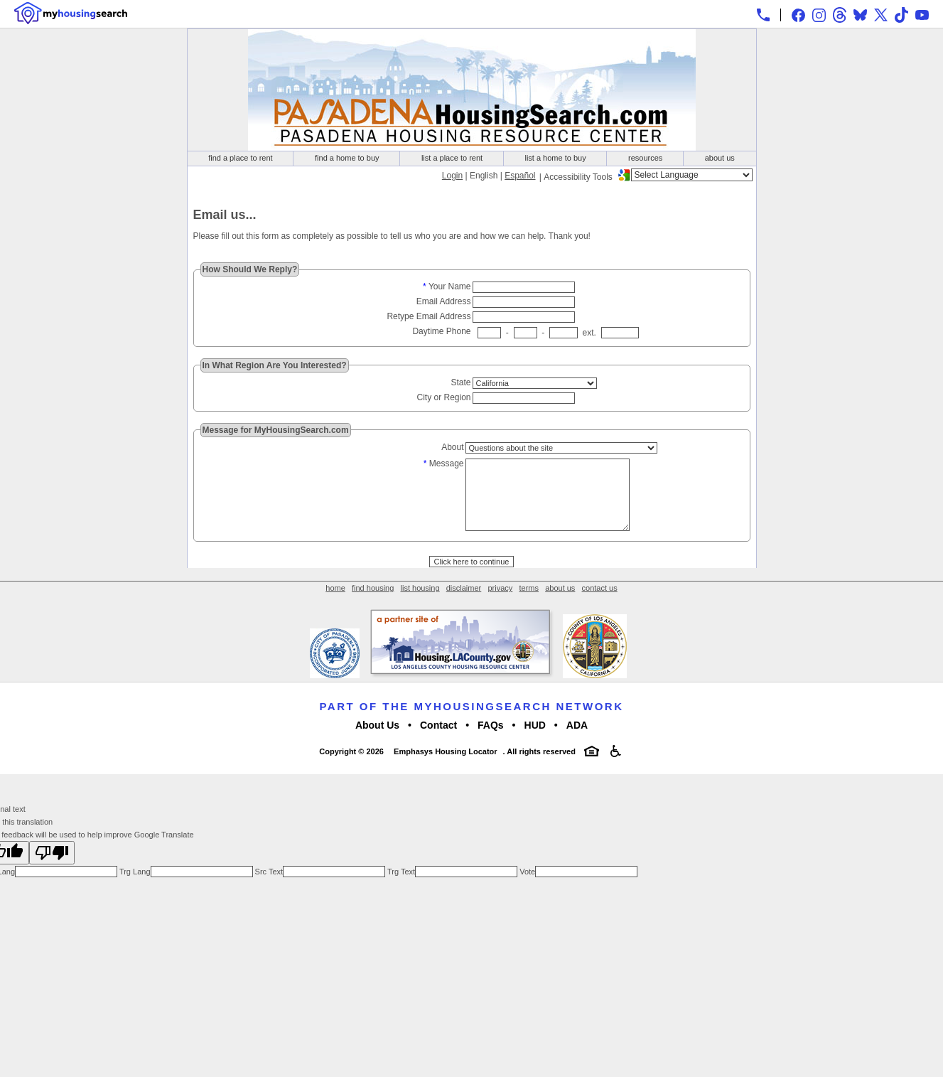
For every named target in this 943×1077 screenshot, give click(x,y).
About (452, 447)
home (335, 605)
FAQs (491, 742)
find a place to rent (240, 158)
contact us (600, 605)
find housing (373, 605)
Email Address (443, 301)
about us (720, 158)
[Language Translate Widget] (692, 174)
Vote (526, 888)
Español (520, 176)
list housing (420, 605)
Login (452, 176)
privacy (499, 605)
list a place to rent (452, 158)
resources (645, 158)
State (460, 382)
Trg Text (400, 888)
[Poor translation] (52, 870)
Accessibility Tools (578, 177)
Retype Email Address (428, 316)
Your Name (450, 286)
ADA (577, 742)
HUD (535, 742)
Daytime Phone (441, 331)
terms (529, 605)
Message (446, 463)
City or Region (443, 397)
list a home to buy (555, 158)
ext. (589, 333)
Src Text (268, 888)
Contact (438, 742)
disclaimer (464, 605)
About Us (377, 742)
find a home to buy (347, 158)
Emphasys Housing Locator (445, 768)
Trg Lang (133, 888)
